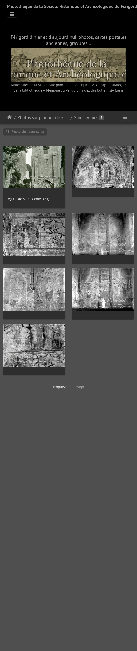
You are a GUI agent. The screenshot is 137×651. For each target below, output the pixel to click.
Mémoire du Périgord (62, 90)
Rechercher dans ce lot (25, 131)
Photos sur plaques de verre (43, 117)
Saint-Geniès (86, 117)
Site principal (59, 84)
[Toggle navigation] (12, 14)
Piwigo (78, 572)
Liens (119, 90)
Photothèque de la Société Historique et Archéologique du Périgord (72, 6)
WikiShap (99, 84)
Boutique (81, 84)
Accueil (9, 117)
